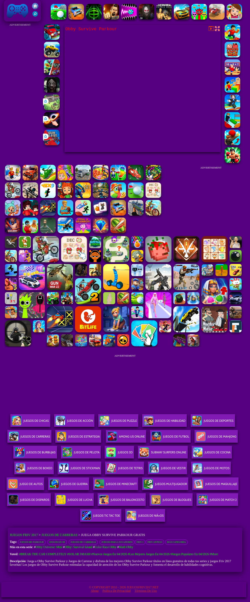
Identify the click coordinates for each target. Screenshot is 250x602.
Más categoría (176, 542)
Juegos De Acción (74, 422)
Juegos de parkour (32, 542)
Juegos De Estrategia (78, 438)
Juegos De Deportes (212, 422)
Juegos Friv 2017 (17, 11)
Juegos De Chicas (30, 422)
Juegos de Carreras (59, 535)
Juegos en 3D (57, 542)
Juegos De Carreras (29, 438)
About (95, 590)
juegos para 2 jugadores (117, 542)
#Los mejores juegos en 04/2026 (149, 554)
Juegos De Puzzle (118, 422)
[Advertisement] (20, 85)
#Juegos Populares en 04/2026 (189, 554)
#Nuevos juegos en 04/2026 (109, 554)
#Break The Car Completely (42, 554)
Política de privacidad (117, 590)
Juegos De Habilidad (164, 422)
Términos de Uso (146, 590)
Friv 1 (140, 542)
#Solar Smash (79, 554)
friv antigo (154, 542)
